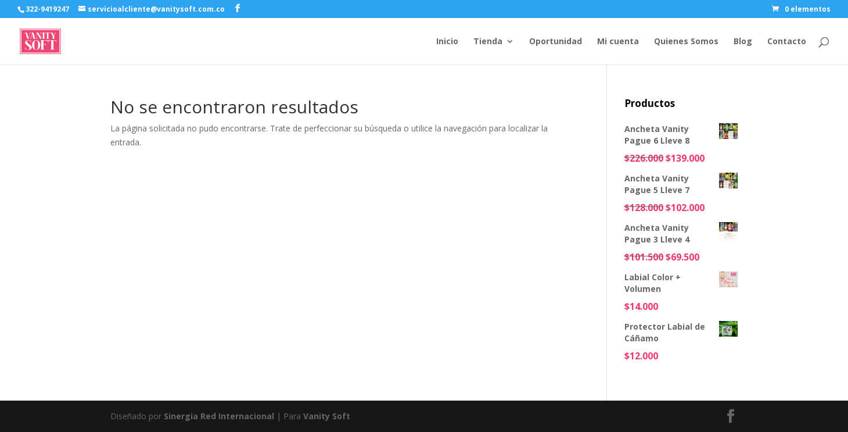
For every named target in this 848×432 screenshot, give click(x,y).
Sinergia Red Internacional (219, 416)
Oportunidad (555, 42)
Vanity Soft (326, 416)
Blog (743, 42)
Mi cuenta (618, 42)
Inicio (447, 42)
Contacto (786, 42)
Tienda (487, 42)
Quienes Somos (686, 42)
